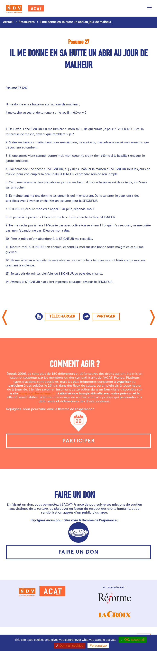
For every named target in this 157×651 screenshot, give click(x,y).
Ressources (26, 22)
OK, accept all (133, 639)
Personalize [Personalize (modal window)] (98, 645)
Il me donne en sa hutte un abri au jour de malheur (75, 22)
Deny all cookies (69, 645)
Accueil (8, 22)
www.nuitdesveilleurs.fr (37, 393)
